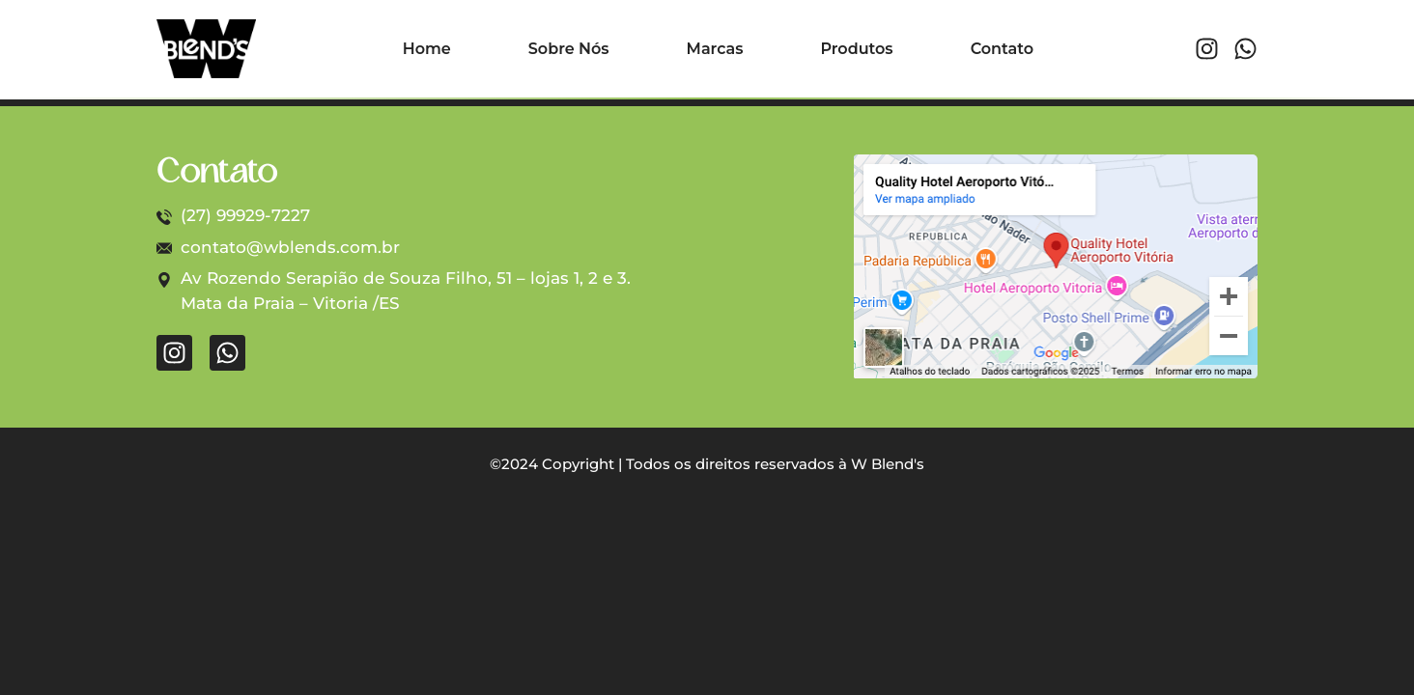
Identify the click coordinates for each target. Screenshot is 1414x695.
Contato (1002, 49)
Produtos (856, 49)
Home (427, 49)
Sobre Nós (568, 49)
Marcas (715, 49)
